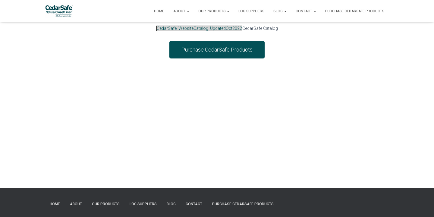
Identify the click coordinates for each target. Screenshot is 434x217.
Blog (280, 11)
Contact (306, 11)
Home (159, 11)
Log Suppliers (251, 11)
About (181, 11)
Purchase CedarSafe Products (354, 11)
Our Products (213, 11)
